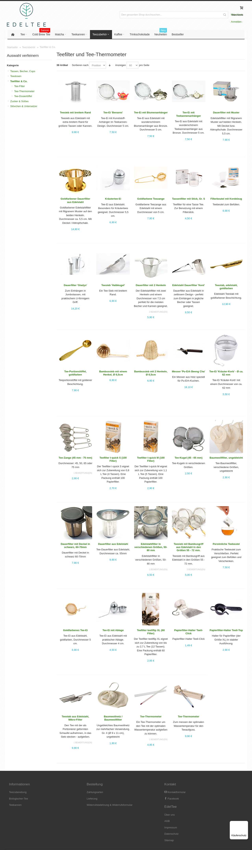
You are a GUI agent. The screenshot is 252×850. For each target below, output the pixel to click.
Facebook (135, 799)
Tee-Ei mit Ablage (113, 630)
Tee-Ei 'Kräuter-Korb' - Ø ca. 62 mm (226, 373)
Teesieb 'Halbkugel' (113, 285)
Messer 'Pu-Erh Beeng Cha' (188, 371)
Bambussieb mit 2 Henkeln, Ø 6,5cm (150, 373)
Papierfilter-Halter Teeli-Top (226, 630)
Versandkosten (47, 844)
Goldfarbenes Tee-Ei (75, 630)
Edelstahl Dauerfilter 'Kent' (188, 285)
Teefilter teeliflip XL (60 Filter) (151, 632)
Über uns (193, 792)
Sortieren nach (80, 65)
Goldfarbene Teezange (150, 199)
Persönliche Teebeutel (225, 544)
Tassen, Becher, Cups (23, 71)
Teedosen (16, 76)
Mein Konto (202, 14)
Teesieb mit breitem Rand (75, 113)
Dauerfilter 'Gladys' (75, 285)
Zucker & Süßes (20, 101)
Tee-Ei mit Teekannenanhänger (188, 115)
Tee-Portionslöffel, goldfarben (75, 373)
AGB (190, 799)
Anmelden (215, 14)
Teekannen (16, 805)
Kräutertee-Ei (113, 199)
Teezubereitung (18, 792)
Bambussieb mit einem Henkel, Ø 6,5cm (113, 373)
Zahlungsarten (77, 792)
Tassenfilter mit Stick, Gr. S (188, 199)
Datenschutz (195, 811)
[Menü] (245, 823)
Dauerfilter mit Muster (226, 113)
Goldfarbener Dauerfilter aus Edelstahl (75, 201)
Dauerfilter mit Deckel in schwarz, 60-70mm (75, 546)
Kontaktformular (139, 792)
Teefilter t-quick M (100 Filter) (150, 460)
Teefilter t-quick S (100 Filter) (113, 460)
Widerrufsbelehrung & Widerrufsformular (92, 805)
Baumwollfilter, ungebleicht (225, 458)
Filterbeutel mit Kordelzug (226, 199)
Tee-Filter (20, 86)
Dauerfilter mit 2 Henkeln (151, 285)
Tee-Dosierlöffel (23, 96)
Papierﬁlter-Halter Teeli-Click (188, 632)
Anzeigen (120, 65)
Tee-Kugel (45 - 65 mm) (188, 458)
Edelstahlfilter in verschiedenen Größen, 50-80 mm (150, 547)
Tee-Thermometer (150, 716)
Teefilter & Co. (19, 81)
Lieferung (74, 799)
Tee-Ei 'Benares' (113, 113)
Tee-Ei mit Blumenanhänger (151, 113)
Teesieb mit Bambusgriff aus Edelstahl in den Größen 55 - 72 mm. (188, 547)
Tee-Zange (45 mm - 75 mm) (75, 458)
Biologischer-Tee (19, 799)
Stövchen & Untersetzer (24, 106)
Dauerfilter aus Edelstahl (113, 544)
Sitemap (192, 818)
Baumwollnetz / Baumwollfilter (113, 718)
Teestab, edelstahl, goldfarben (225, 287)
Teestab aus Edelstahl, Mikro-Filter (75, 718)
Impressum (194, 805)
